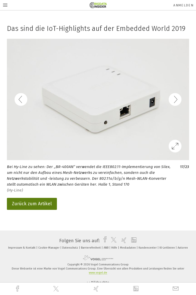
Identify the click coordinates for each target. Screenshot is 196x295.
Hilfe (114, 247)
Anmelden (183, 5)
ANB (106, 247)
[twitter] (57, 288)
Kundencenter (148, 247)
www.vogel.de (98, 272)
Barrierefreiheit (91, 247)
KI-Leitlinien (168, 247)
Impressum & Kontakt (22, 247)
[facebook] (18, 289)
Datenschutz (70, 247)
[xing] (96, 289)
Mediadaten (128, 247)
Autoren (183, 247)
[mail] (176, 289)
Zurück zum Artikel (32, 204)
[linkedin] (136, 289)
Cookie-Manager (49, 247)
